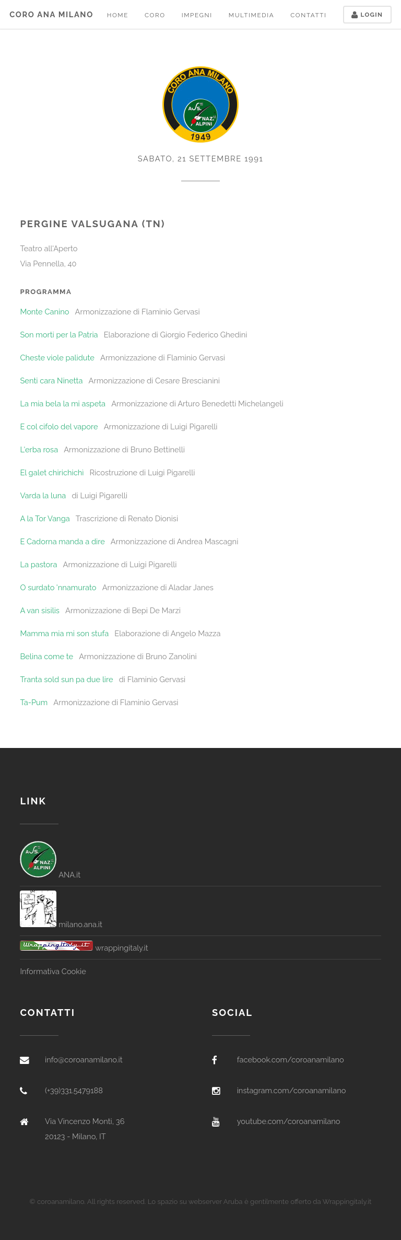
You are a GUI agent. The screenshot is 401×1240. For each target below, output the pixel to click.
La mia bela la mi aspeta (62, 403)
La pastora (38, 564)
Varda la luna (43, 495)
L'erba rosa (39, 449)
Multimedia (251, 15)
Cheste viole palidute (57, 357)
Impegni (197, 15)
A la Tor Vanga (44, 518)
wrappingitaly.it (84, 947)
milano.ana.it (61, 924)
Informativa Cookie (53, 971)
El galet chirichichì (52, 472)
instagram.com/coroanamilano (291, 1090)
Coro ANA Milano (51, 14)
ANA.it (50, 874)
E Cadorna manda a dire (62, 541)
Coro (155, 15)
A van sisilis (40, 610)
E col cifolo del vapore (59, 426)
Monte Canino (44, 311)
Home (117, 15)
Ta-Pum (34, 702)
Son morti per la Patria (59, 334)
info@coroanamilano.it (84, 1059)
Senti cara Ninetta (51, 380)
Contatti (308, 15)
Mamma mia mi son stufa (64, 633)
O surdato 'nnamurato (58, 587)
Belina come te (46, 656)
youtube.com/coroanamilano (288, 1121)
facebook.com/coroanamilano (290, 1059)
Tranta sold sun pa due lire (66, 679)
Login (367, 14)
